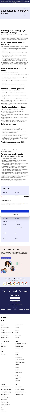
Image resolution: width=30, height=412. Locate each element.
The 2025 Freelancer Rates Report (6, 387)
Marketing (17, 337)
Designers (17, 330)
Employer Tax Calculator (5, 402)
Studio (2, 351)
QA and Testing (3, 346)
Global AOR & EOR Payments (20, 362)
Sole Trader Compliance (19, 349)
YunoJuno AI (18, 369)
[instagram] (4, 320)
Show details (24, 207)
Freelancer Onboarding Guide (6, 397)
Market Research (18, 335)
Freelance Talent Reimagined (6, 392)
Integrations (17, 367)
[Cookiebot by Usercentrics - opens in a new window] (24, 197)
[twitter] (1, 320)
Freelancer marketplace (19, 346)
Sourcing (17, 354)
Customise (15, 214)
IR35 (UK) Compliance (19, 348)
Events (17, 378)
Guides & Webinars (4, 399)
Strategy (2, 349)
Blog (1, 407)
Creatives (17, 327)
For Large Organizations (5, 335)
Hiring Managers (3, 330)
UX (1, 353)
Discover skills (3, 354)
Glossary (2, 409)
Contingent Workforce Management (7, 332)
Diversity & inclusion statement (21, 392)
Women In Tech (3, 396)
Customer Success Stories (5, 386)
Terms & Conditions (19, 386)
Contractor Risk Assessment (5, 404)
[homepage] (5, 317)
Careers (17, 381)
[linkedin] (6, 320)
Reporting (17, 365)
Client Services (18, 325)
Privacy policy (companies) (20, 387)
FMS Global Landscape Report (6, 389)
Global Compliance (19, 357)
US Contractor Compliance (20, 359)
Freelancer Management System (21, 343)
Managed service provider (20, 344)
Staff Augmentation (19, 372)
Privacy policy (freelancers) (20, 389)
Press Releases (18, 380)
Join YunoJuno (19, 304)
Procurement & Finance (5, 327)
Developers (17, 332)
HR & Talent (3, 325)
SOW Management (19, 370)
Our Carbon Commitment (20, 394)
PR (1, 343)
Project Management (4, 344)
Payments (17, 364)
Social (2, 348)
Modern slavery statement (20, 391)
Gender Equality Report (5, 394)
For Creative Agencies (4, 337)
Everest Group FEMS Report (5, 391)
